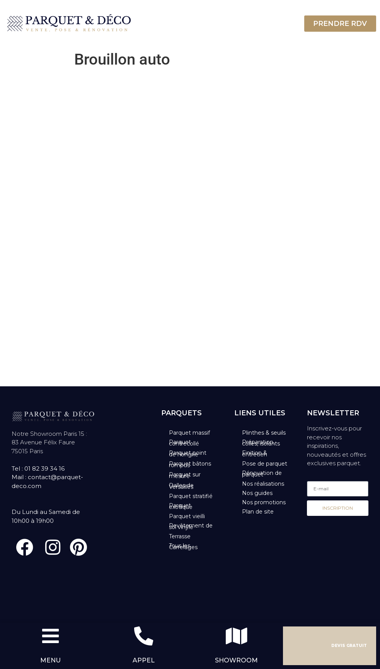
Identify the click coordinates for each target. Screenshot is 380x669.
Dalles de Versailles (181, 486)
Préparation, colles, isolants (261, 443)
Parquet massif (189, 432)
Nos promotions (264, 502)
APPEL (144, 660)
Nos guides (257, 493)
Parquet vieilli (187, 516)
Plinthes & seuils (264, 432)
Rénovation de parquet (262, 473)
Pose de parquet (264, 463)
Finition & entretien (254, 453)
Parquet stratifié (191, 496)
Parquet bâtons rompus (190, 464)
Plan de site (258, 511)
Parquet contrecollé (184, 443)
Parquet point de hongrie (187, 453)
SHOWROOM (236, 660)
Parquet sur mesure (185, 475)
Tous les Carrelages (183, 546)
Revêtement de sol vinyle (191, 526)
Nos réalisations (263, 483)
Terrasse (180, 536)
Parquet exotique (181, 506)
